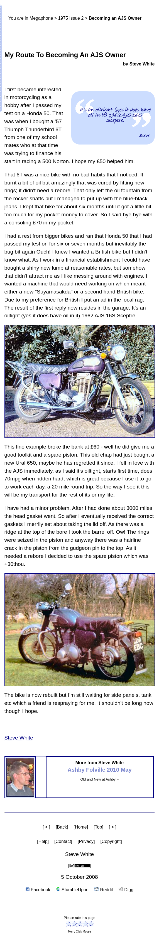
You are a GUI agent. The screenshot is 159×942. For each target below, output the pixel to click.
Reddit (103, 889)
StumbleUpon (72, 889)
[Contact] (63, 841)
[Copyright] (111, 841)
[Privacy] (86, 841)
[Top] (98, 827)
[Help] (43, 841)
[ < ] (46, 827)
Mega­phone (41, 18)
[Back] (62, 827)
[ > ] (112, 827)
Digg (126, 889)
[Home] (81, 827)
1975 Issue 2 (71, 18)
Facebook (38, 889)
